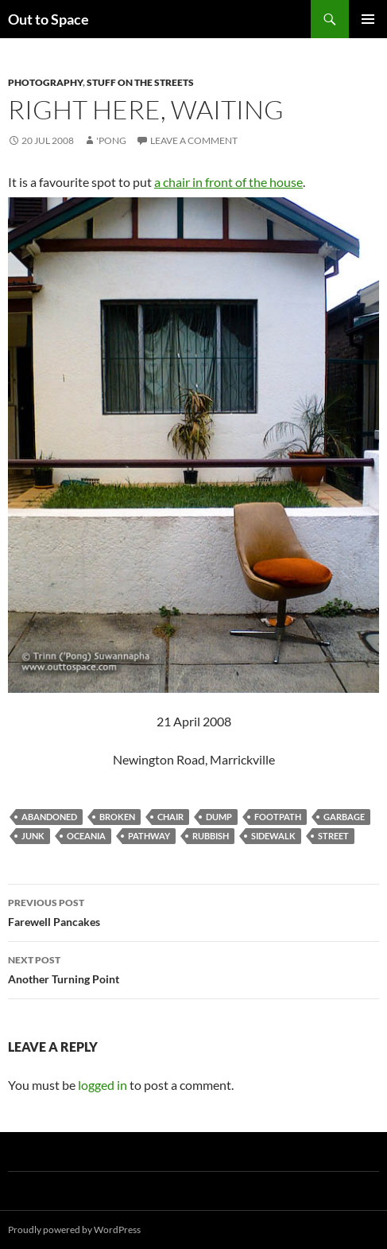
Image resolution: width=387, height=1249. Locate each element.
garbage (344, 816)
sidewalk (273, 836)
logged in (102, 1084)
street (333, 836)
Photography (45, 82)
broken (117, 816)
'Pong (111, 140)
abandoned (49, 816)
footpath (277, 816)
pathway (149, 836)
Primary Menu (368, 19)
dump (219, 816)
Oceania (86, 836)
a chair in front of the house (228, 181)
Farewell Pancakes (193, 910)
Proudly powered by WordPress (74, 1229)
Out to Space (48, 19)
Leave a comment (194, 140)
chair (170, 816)
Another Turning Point (193, 968)
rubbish (210, 836)
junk (33, 836)
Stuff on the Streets (140, 82)
